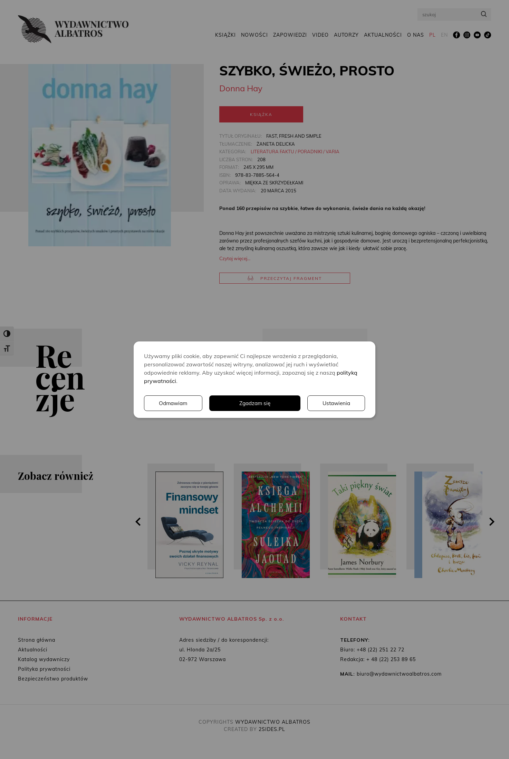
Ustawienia (270, 403)
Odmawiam (335, 403)
